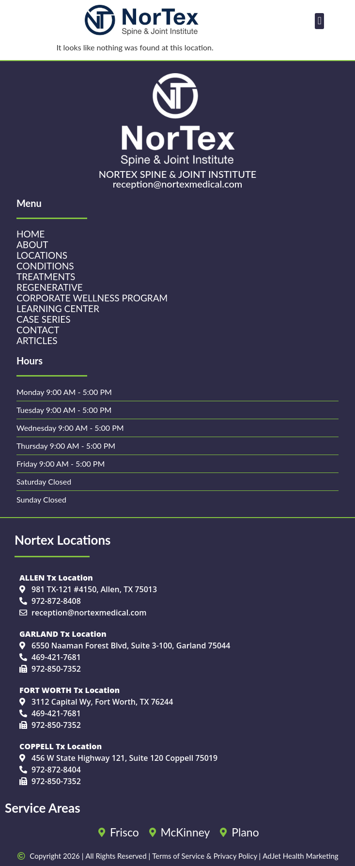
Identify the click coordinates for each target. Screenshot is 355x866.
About (32, 244)
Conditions (45, 266)
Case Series (43, 319)
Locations (41, 255)
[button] (319, 21)
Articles (37, 340)
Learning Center (57, 308)
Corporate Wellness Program (92, 298)
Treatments (45, 276)
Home (30, 234)
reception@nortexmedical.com (178, 183)
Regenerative (49, 287)
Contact (37, 330)
